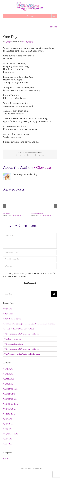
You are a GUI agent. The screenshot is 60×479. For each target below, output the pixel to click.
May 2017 (8, 429)
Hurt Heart (6, 213)
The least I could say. (13, 339)
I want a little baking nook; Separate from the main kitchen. (29, 324)
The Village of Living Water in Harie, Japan (22, 354)
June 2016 (8, 444)
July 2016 (8, 439)
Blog (23, 41)
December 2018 (10, 388)
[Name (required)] (30, 252)
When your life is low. (13, 344)
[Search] (54, 294)
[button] (4, 206)
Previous (53, 27)
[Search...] (27, 294)
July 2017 (8, 419)
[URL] (30, 266)
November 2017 (11, 404)
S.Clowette (8, 41)
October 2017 (9, 409)
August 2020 (9, 378)
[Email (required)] (30, 259)
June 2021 (8, 373)
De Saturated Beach (37, 213)
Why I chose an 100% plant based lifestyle (21, 334)
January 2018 (9, 393)
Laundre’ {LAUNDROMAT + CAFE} (19, 329)
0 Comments (29, 41)
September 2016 (11, 434)
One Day (8, 309)
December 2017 (10, 399)
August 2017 (9, 414)
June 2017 (8, 424)
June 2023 (8, 368)
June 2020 (8, 383)
